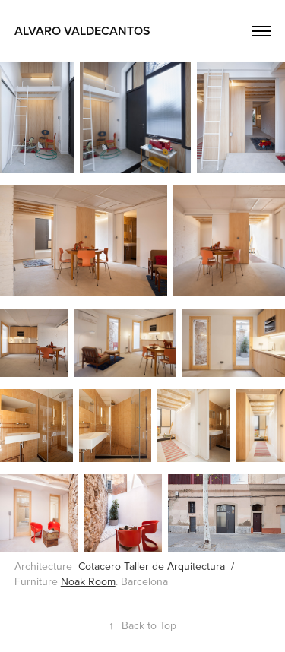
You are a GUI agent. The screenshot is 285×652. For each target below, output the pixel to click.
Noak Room (88, 581)
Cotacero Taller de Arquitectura (151, 566)
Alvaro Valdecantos (82, 31)
